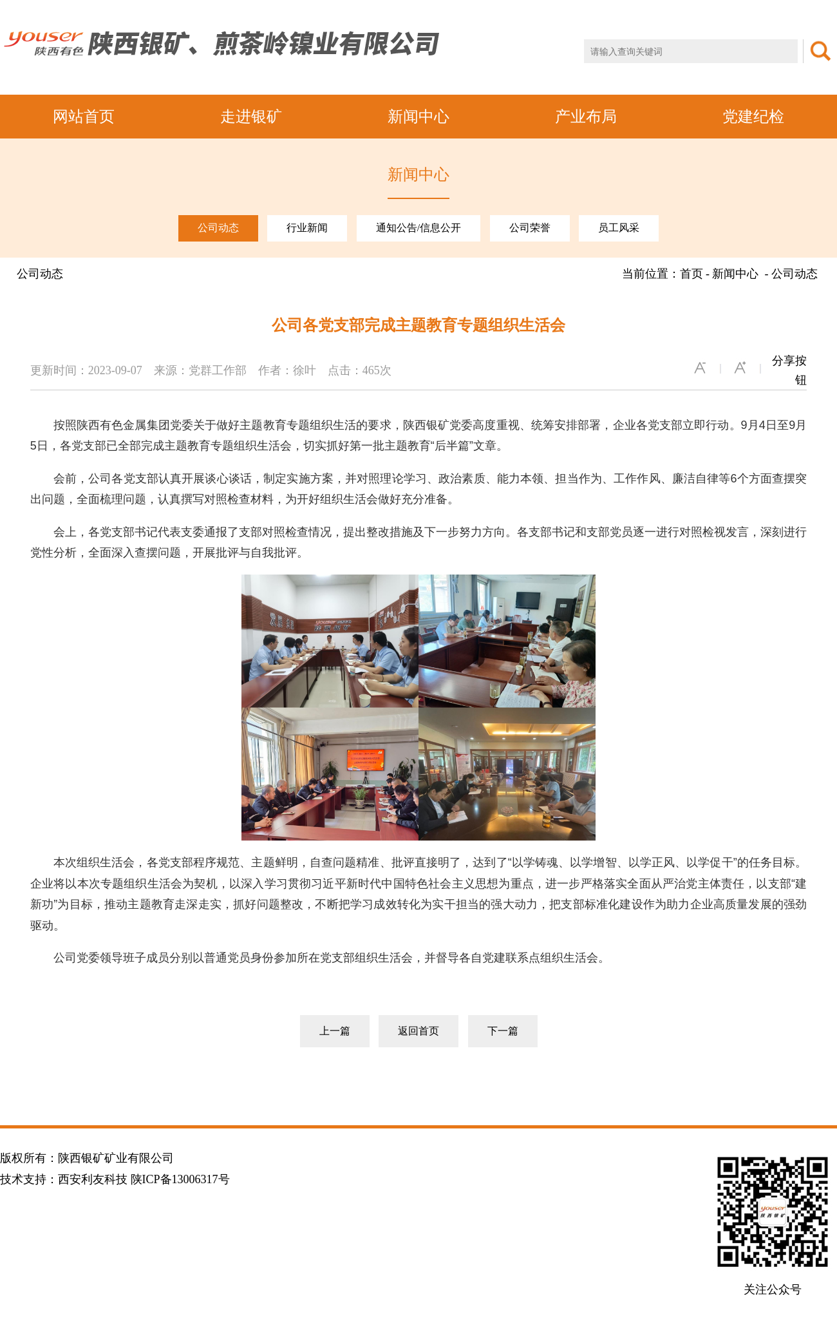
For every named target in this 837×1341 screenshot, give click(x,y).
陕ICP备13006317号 (180, 1179)
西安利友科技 (92, 1179)
